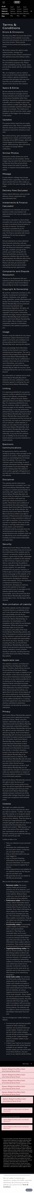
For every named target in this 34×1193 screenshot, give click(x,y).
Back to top (26, 1063)
